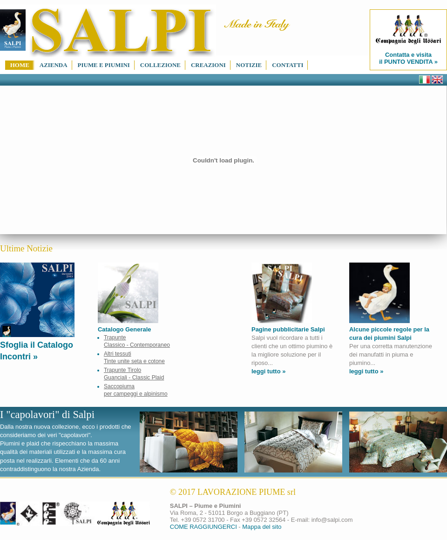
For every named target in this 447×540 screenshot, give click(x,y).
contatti (287, 64)
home (19, 64)
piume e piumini (104, 64)
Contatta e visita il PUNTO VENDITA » (408, 39)
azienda (54, 64)
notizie (249, 64)
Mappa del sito (261, 526)
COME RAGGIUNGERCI (203, 526)
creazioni (208, 64)
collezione (160, 64)
